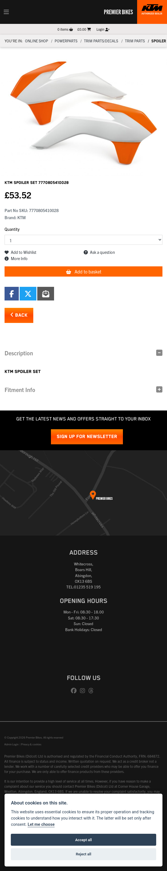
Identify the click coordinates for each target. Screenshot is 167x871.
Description (19, 352)
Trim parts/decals (101, 40)
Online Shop (36, 40)
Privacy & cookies (31, 744)
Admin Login (11, 744)
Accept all (83, 840)
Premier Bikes (118, 11)
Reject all (83, 854)
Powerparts (66, 40)
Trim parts (135, 40)
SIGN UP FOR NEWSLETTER (87, 436)
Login (103, 29)
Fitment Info (20, 389)
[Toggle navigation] (6, 12)
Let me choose (41, 824)
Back (19, 315)
